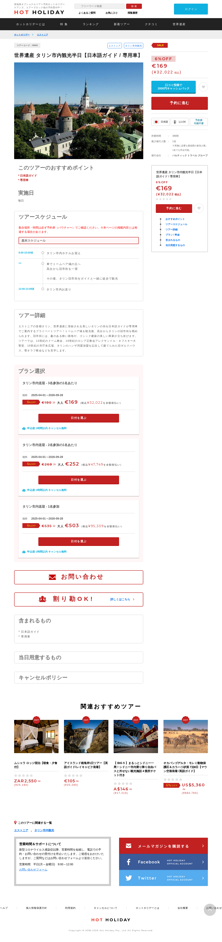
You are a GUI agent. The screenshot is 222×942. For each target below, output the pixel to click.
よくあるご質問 (87, 12)
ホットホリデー (22, 34)
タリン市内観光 (133, 46)
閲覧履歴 (132, 12)
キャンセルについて (105, 908)
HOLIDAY (39, 12)
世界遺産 (179, 24)
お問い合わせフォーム (33, 869)
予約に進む (180, 103)
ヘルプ (4, 908)
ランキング (91, 24)
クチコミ (151, 24)
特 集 (64, 24)
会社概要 (183, 908)
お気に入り (112, 12)
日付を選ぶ (79, 417)
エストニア (42, 34)
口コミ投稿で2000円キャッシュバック (173, 86)
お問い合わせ (82, 576)
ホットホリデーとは (30, 24)
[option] (78, 110)
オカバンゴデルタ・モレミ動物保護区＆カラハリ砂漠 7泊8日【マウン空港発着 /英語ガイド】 (185, 767)
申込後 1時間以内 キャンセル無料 (47, 428)
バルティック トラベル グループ (190, 155)
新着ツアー (122, 24)
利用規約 (70, 908)
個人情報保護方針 (36, 908)
